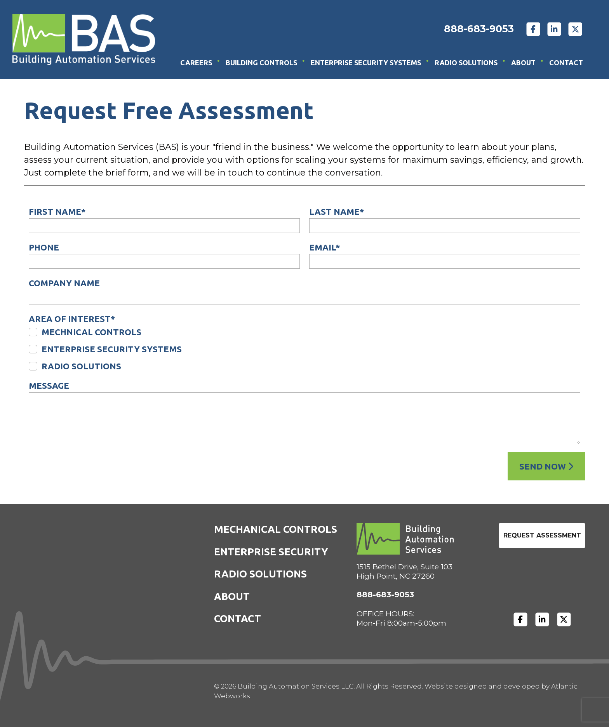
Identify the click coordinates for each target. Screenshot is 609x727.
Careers (196, 62)
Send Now (546, 466)
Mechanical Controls (275, 529)
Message (49, 385)
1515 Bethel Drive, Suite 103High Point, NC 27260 (404, 571)
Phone (44, 247)
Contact (566, 62)
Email (324, 247)
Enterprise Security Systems (366, 62)
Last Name (336, 211)
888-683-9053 (479, 29)
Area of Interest (72, 318)
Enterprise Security (271, 551)
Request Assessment (542, 535)
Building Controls (261, 62)
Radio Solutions (466, 62)
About (523, 62)
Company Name (64, 283)
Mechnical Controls (91, 332)
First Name (57, 211)
